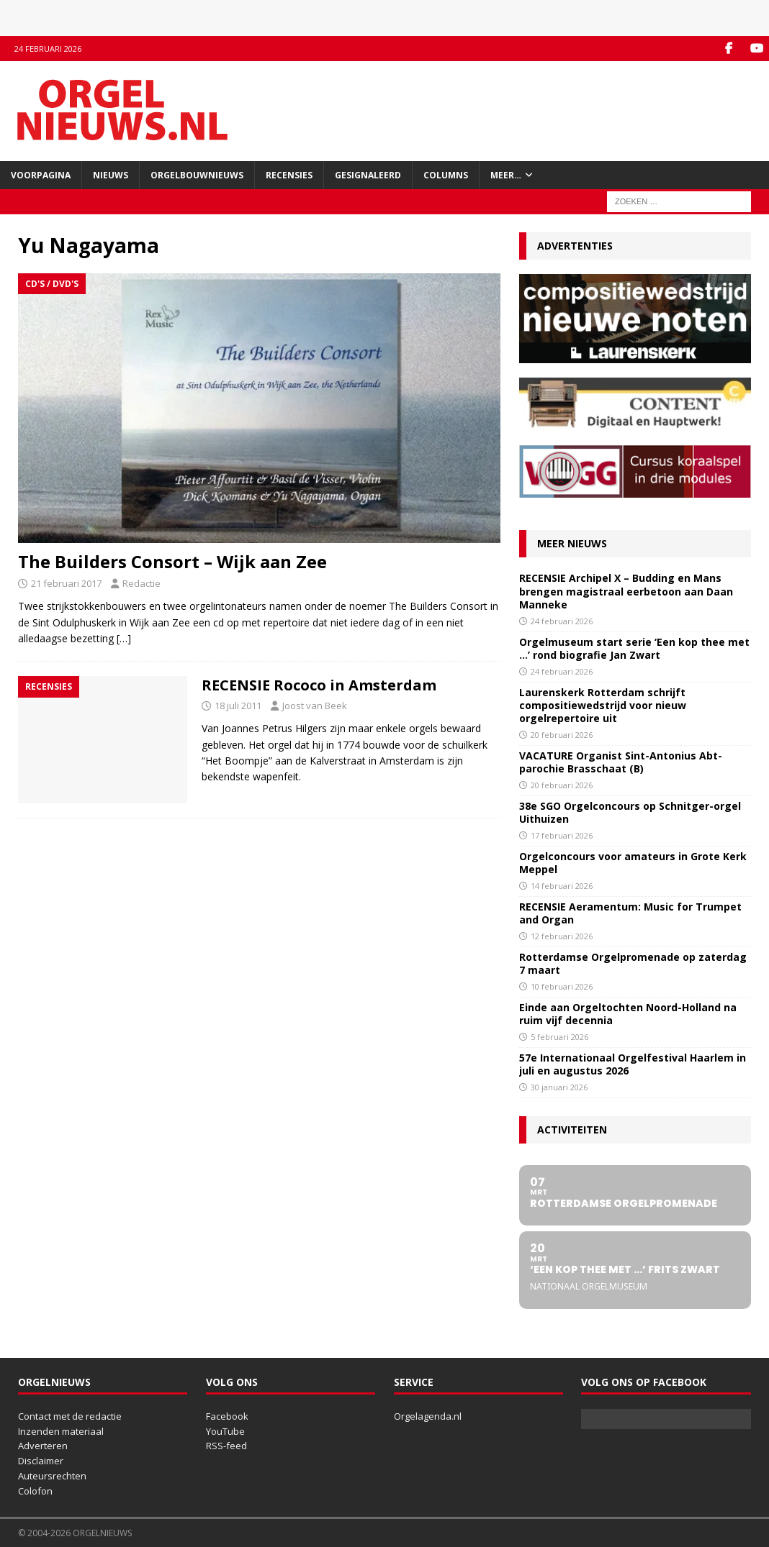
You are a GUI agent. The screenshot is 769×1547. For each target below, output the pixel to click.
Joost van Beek (314, 705)
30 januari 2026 (559, 1087)
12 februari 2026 (562, 936)
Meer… (505, 175)
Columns (445, 175)
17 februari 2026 (562, 835)
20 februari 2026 (562, 734)
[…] (124, 638)
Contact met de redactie (70, 1416)
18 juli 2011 (238, 705)
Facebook (227, 1416)
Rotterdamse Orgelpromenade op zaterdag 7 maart (633, 963)
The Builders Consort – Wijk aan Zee (172, 561)
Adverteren (43, 1445)
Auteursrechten (52, 1475)
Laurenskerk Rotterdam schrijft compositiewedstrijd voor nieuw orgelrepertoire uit (602, 705)
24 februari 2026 (562, 621)
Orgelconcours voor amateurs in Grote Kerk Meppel (633, 862)
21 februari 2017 (66, 583)
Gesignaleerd (368, 175)
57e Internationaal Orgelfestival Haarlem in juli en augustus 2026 (632, 1064)
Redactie (141, 583)
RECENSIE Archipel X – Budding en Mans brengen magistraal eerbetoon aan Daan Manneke (626, 591)
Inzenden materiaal (61, 1431)
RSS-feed (226, 1445)
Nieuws (110, 175)
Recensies (289, 175)
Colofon (35, 1490)
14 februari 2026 (562, 885)
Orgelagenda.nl (428, 1416)
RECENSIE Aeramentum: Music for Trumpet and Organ (630, 913)
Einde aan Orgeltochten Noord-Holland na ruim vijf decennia (628, 1013)
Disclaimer (40, 1460)
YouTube (225, 1431)
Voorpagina (41, 175)
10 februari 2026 (562, 986)
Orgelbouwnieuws (196, 175)
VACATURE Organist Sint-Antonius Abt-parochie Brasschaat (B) (620, 762)
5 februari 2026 (559, 1036)
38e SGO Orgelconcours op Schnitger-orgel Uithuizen (630, 812)
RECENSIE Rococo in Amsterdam (319, 685)
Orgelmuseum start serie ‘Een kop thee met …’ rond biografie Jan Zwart (634, 648)
